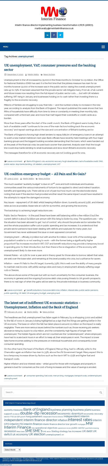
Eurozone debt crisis (51, 290)
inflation (63, 290)
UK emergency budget (36, 293)
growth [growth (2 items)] (22, 416)
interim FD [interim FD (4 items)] (16, 424)
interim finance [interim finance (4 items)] (33, 424)
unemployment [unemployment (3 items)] (53, 434)
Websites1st (17, 459)
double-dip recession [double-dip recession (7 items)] (39, 413)
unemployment (49, 164)
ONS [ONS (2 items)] (33, 428)
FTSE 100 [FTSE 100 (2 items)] (13, 416)
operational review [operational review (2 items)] (64, 428)
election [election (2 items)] (7, 416)
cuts (43, 161)
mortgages (69, 375)
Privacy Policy (29, 459)
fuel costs (48, 375)
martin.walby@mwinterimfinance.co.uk (25, 460)
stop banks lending (24, 164)
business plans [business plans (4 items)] (82, 409)
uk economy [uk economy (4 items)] (20, 434)
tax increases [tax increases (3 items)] (74, 431)
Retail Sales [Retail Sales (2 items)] (21, 431)
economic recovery (54, 161)
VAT (58, 164)
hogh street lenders (70, 161)
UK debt (22, 293)
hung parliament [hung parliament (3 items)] (34, 416)
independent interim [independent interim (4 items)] (76, 416)
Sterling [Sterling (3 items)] (55, 431)
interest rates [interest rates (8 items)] (80, 419)
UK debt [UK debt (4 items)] (87, 431)
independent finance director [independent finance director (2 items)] (53, 416)
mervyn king (58, 375)
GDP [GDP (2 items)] (18, 416)
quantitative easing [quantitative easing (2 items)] (92, 428)
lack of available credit (88, 161)
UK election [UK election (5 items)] (37, 434)
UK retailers (37, 164)
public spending (11, 293)
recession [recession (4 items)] (10, 431)
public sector (9, 164)
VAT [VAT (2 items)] (62, 435)
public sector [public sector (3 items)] (78, 428)
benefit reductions (34, 290)
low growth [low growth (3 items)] (71, 424)
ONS (101, 161)
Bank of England (34, 161)
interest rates (73, 290)
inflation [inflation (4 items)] (62, 420)
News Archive (49, 74)
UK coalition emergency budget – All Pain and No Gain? (45, 174)
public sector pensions (88, 290)
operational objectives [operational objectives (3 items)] (46, 428)
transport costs (81, 375)
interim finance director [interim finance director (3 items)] (54, 424)
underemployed (94, 375)
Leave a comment (14, 161)
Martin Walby (33, 74)
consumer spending (35, 375)
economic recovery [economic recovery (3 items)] (93, 413)
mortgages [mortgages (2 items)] (81, 424)
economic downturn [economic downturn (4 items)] (70, 413)
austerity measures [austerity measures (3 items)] (13, 410)
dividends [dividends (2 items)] (16, 414)
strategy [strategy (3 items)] (63, 431)
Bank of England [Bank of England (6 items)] (36, 409)
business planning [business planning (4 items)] (61, 409)
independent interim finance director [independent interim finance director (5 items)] (30, 420)
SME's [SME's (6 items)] (38, 431)
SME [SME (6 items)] (28, 431)
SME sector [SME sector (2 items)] (47, 431)
